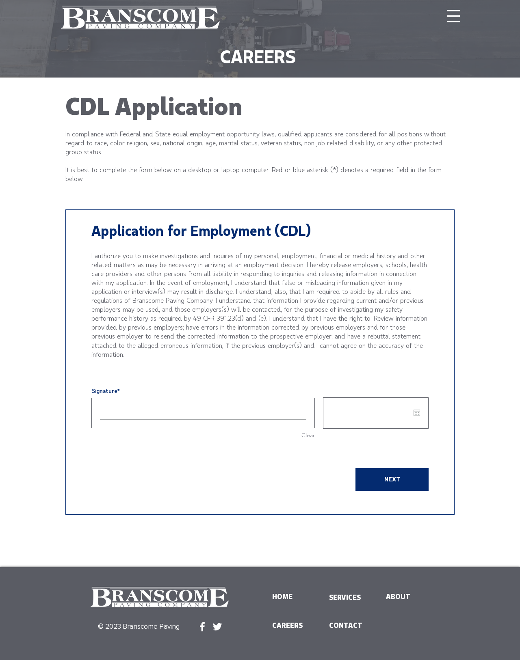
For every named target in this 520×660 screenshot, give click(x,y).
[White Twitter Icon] (217, 627)
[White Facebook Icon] (202, 627)
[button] (453, 16)
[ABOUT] (405, 597)
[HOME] (291, 597)
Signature (104, 390)
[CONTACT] (348, 625)
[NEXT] (392, 479)
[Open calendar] (417, 413)
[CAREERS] (291, 625)
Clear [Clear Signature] (308, 435)
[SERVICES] (348, 597)
